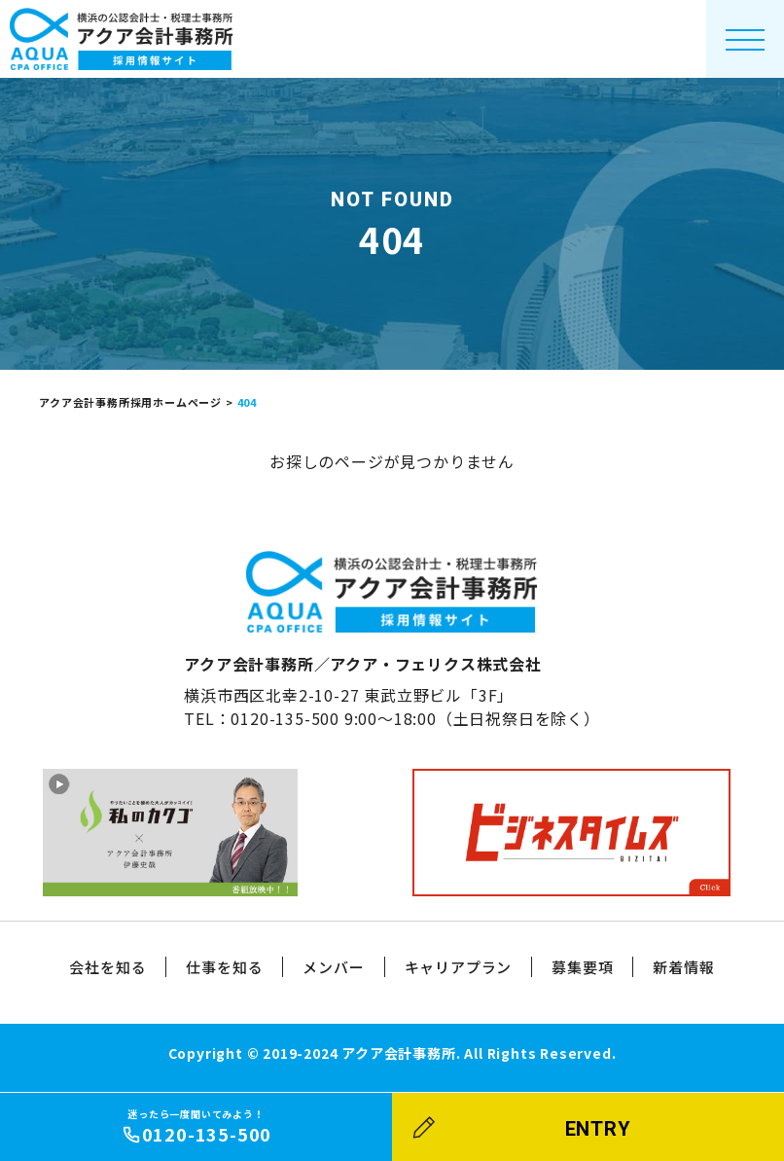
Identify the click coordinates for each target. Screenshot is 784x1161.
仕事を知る (224, 967)
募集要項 (582, 967)
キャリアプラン (459, 967)
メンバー (333, 967)
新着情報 (683, 967)
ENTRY (598, 1129)
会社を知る (107, 967)
